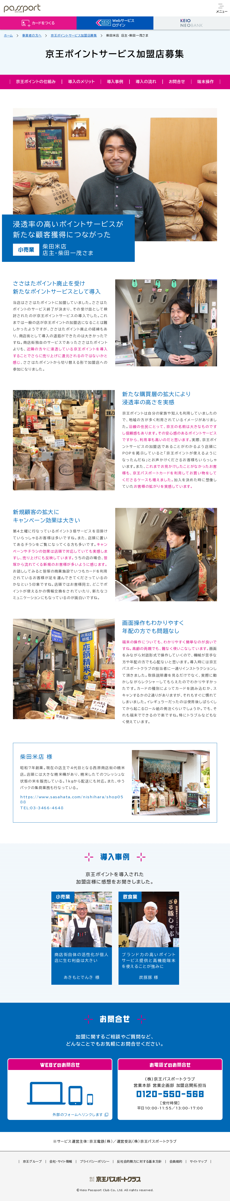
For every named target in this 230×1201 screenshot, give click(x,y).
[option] (81, 938)
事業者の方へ (31, 35)
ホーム (8, 35)
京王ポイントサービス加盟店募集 (74, 35)
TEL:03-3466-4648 (42, 808)
